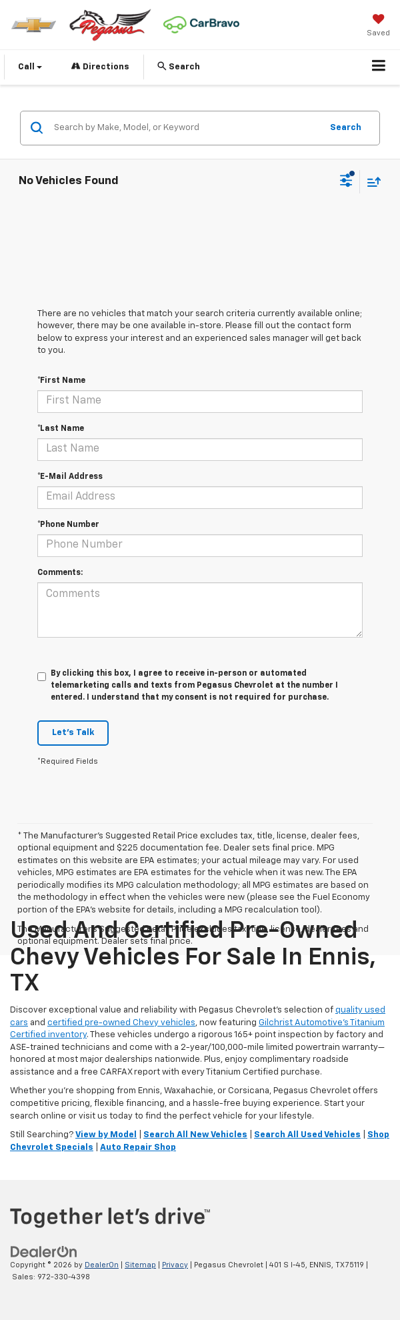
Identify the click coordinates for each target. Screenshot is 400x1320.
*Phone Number (68, 525)
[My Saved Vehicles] (378, 27)
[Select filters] (346, 182)
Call (30, 67)
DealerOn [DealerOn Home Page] (102, 1265)
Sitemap (140, 1265)
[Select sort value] (370, 181)
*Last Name (60, 429)
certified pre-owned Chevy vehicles (121, 1023)
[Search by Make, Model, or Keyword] (186, 128)
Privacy (175, 1265)
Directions (100, 66)
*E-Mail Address (70, 477)
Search (345, 127)
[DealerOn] (44, 1251)
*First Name (61, 381)
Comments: (60, 573)
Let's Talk (73, 732)
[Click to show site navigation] (379, 67)
